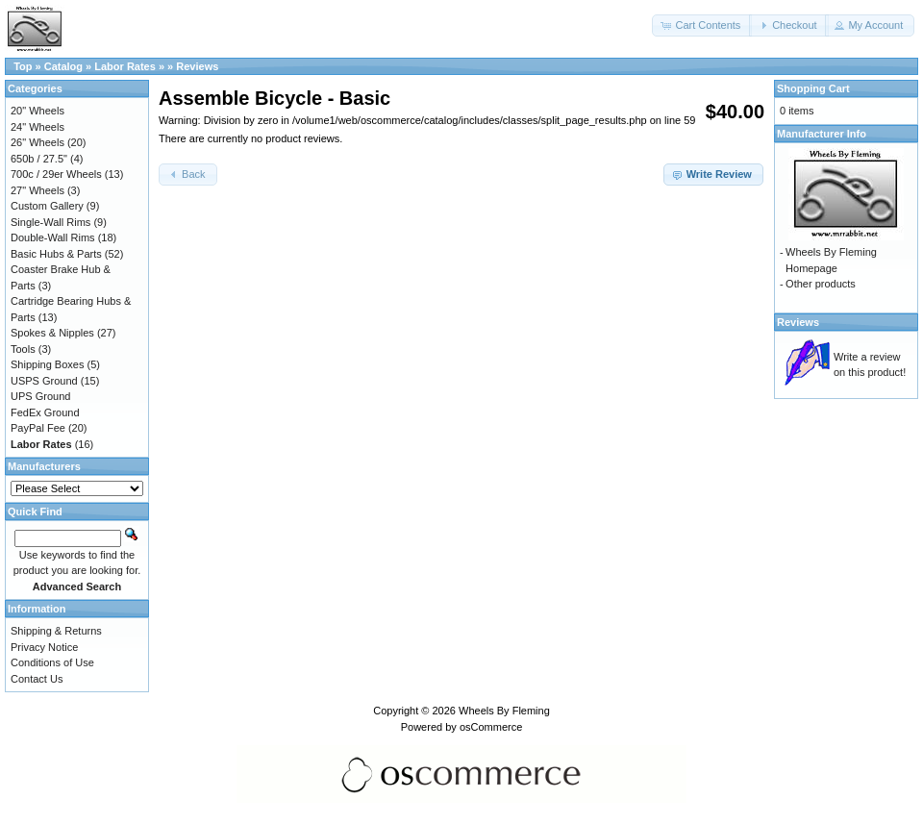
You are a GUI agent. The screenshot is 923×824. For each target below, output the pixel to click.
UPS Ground (40, 396)
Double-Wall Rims (53, 237)
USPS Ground (44, 381)
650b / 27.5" (39, 158)
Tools (23, 349)
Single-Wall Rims (50, 222)
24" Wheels (37, 127)
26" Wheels (37, 142)
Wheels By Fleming (504, 710)
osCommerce (491, 727)
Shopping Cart (813, 88)
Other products (821, 283)
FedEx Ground (45, 412)
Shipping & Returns (56, 631)
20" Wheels (37, 110)
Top (22, 66)
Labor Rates (125, 66)
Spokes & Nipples (52, 332)
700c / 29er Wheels (56, 174)
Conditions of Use (52, 662)
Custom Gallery (47, 206)
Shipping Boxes (47, 364)
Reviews (197, 66)
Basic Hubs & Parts (56, 254)
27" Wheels (37, 190)
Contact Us (36, 679)
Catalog (63, 66)
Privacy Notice (44, 647)
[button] (702, 25)
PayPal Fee (38, 428)
